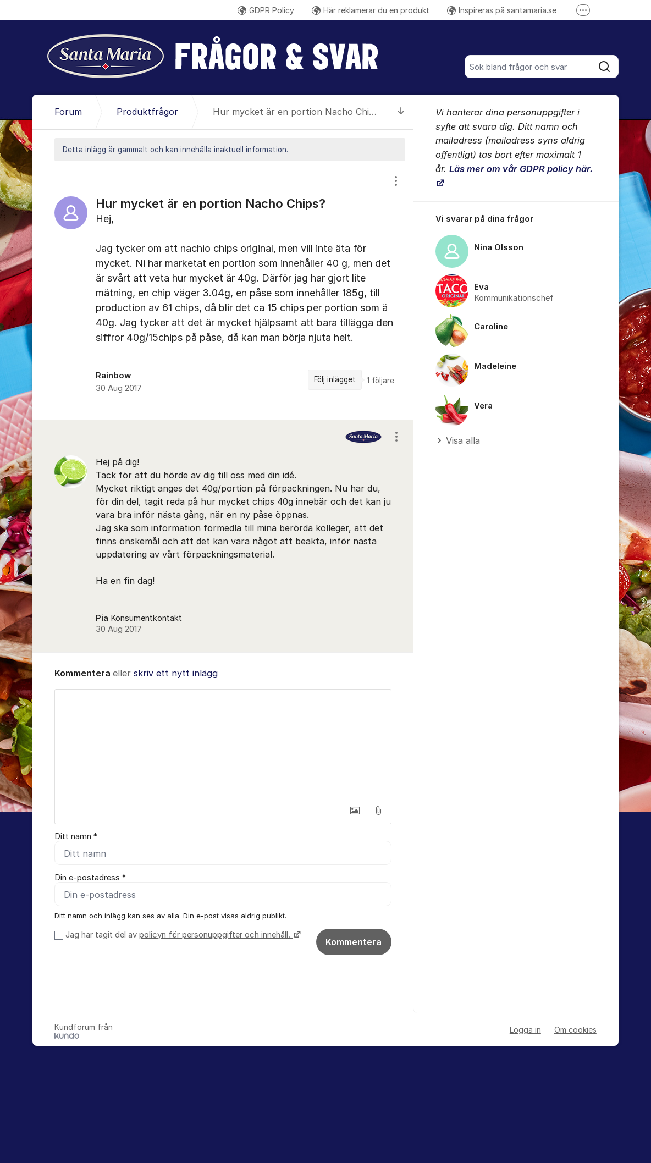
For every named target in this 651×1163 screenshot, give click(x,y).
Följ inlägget (335, 379)
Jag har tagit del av (181, 935)
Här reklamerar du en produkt (370, 10)
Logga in (525, 1030)
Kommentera (353, 942)
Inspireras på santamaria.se (501, 10)
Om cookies (575, 1030)
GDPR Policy (266, 10)
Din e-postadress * (90, 878)
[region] (222, 290)
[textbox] (223, 745)
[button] (355, 811)
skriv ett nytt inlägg (176, 673)
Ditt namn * (75, 836)
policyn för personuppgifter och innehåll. (216, 935)
